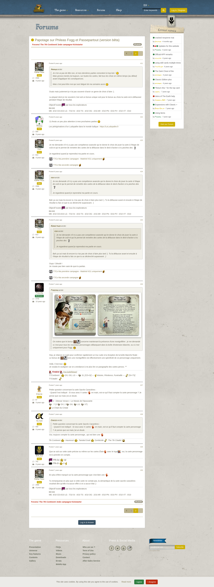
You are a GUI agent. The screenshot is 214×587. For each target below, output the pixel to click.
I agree (139, 582)
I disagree (152, 582)
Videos (59, 550)
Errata (58, 561)
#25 (141, 220)
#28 (141, 414)
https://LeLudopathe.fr (109, 126)
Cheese (39, 394)
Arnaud (54, 70)
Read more (127, 582)
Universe (33, 550)
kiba (39, 149)
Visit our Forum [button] (166, 124)
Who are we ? (89, 547)
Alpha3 (39, 421)
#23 (141, 140)
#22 (141, 117)
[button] (146, 5)
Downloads (61, 557)
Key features (35, 554)
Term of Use (88, 550)
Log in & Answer (87, 522)
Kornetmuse (39, 72)
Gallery (32, 561)
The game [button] (61, 10)
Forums (101, 10)
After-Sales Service (91, 561)
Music (58, 554)
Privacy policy (89, 554)
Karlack (39, 456)
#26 (141, 284)
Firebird (39, 293)
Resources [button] (82, 10)
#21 (141, 63)
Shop (119, 10)
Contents (33, 557)
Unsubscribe (154, 550)
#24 (141, 171)
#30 (141, 470)
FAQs (58, 547)
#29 (141, 447)
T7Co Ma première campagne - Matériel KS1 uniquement (77, 159)
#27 (141, 385)
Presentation (35, 547)
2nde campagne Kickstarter (70, 44)
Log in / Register (178, 10)
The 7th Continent (48, 44)
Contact (86, 557)
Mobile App (61, 564)
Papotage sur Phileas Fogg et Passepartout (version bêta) (75, 40)
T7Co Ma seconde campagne (66, 165)
